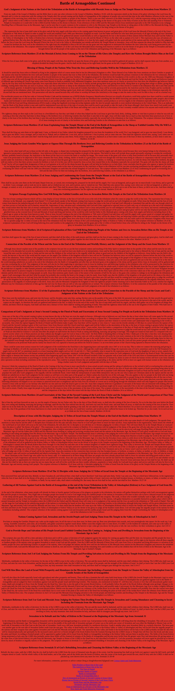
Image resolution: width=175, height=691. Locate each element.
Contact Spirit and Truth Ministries (127, 661)
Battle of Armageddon (87, 674)
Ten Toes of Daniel (87, 669)
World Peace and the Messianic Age (87, 682)
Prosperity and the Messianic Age (87, 684)
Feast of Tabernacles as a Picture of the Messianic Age (87, 687)
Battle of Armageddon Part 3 (87, 676)
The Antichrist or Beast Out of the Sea (87, 667)
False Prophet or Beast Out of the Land (87, 665)
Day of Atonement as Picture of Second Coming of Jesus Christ (87, 678)
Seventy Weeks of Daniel (87, 671)
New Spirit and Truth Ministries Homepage (87, 689)
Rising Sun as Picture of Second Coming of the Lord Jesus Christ (87, 680)
